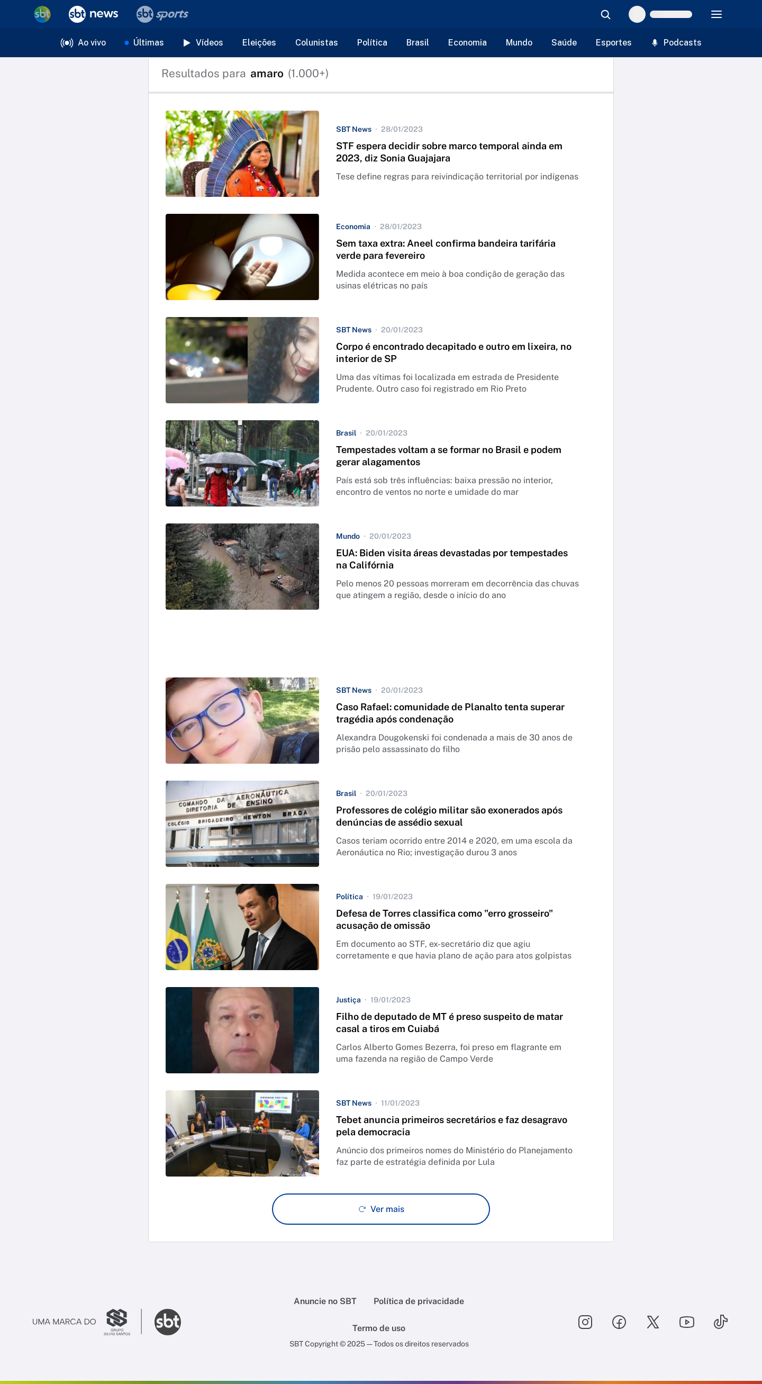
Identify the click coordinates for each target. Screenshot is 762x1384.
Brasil (417, 43)
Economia (467, 43)
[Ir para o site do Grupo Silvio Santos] (87, 1322)
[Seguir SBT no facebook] (619, 1322)
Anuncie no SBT (325, 1301)
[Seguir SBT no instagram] (585, 1322)
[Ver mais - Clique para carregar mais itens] (381, 1209)
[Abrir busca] (605, 14)
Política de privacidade (419, 1301)
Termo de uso (378, 1328)
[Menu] (716, 14)
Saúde (564, 43)
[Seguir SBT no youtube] (686, 1322)
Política (372, 43)
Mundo (519, 43)
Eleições (259, 43)
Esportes (614, 43)
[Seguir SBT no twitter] (653, 1322)
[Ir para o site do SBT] (168, 1322)
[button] (381, 154)
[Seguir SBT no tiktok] (720, 1322)
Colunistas (316, 43)
